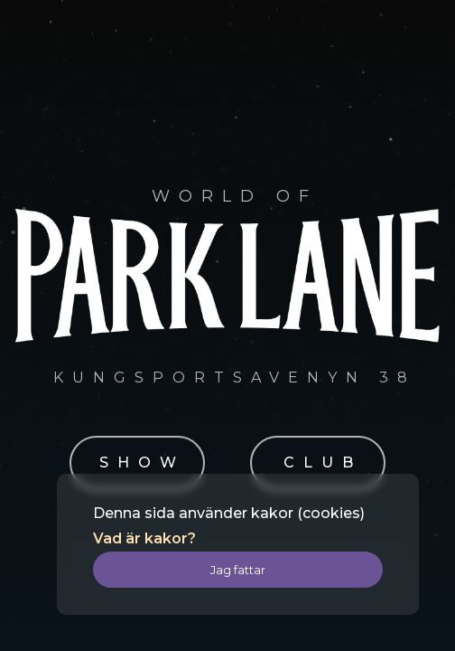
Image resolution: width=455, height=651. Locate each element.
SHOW (142, 462)
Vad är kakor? (144, 538)
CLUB (322, 462)
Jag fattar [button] (237, 569)
